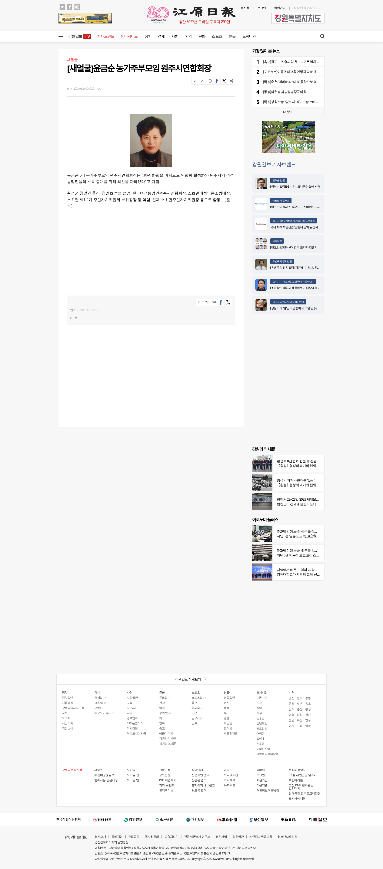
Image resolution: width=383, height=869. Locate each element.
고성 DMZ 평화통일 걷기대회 (301, 786)
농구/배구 (197, 718)
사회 (174, 36)
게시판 (228, 770)
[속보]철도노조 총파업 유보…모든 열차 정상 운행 (296, 61)
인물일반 (229, 697)
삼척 (291, 709)
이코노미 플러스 (280, 200)
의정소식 (67, 728)
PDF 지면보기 (167, 780)
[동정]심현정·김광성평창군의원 (284, 91)
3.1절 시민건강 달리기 (303, 775)
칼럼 (259, 708)
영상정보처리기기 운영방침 (111, 842)
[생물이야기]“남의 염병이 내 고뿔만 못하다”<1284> (301, 308)
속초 (308, 703)
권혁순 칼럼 (278, 180)
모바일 (131, 770)
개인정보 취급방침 (260, 836)
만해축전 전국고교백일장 (305, 793)
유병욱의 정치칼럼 (282, 261)
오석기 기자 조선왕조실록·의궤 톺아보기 (293, 281)
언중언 (260, 718)
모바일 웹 (133, 780)
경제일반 (99, 697)
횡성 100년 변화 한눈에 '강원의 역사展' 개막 (307, 461)
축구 (194, 703)
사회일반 (132, 697)
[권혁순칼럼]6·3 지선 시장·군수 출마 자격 (295, 186)
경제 (161, 36)
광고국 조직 (199, 790)
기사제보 (229, 780)
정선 (308, 715)
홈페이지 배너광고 (203, 785)
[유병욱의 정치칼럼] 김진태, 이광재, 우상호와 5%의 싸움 (304, 267)
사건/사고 (133, 708)
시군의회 (67, 723)
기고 (259, 703)
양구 (308, 720)
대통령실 (67, 703)
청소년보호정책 (287, 836)
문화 (202, 36)
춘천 (291, 698)
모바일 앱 (133, 775)
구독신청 (243, 8)
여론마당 (261, 697)
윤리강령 (117, 836)
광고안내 (197, 770)
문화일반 (164, 697)
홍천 (299, 709)
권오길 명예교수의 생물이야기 (288, 302)
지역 (188, 36)
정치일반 (67, 697)
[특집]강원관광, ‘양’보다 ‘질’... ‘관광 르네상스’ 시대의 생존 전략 (304, 101)
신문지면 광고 (200, 775)
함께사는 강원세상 (106, 780)
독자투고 (229, 785)
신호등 (260, 744)
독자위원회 (152, 836)
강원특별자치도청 (73, 708)
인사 (226, 703)
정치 (147, 36)
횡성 (308, 709)
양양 (308, 726)
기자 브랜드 (105, 36)
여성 (162, 708)
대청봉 (260, 733)
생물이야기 (166, 733)
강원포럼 (261, 723)
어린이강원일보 (104, 775)
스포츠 (217, 36)
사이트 (98, 770)
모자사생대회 (297, 798)
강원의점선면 (167, 738)
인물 (232, 36)
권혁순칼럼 (263, 749)
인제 (291, 726)
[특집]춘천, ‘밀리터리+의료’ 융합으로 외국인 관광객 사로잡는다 (306, 81)
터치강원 (132, 728)
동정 (226, 708)
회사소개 (100, 836)
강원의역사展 (167, 744)
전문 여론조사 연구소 (197, 836)
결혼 (226, 718)
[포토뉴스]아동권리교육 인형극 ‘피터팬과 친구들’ (296, 71)
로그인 (261, 8)
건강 (162, 703)
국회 (64, 713)
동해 (291, 703)
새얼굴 (228, 723)
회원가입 (280, 8)
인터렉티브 (129, 36)
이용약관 (262, 785)
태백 (299, 703)
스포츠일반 (198, 697)
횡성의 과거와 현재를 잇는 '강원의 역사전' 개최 (309, 480)
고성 (299, 726)
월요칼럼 (277, 241)
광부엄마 (132, 718)
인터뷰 (228, 728)
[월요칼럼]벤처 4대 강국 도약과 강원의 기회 (296, 247)
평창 (299, 715)
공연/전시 (165, 713)
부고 (226, 713)
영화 (162, 723)
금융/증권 (100, 703)
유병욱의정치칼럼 (267, 754)
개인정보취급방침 (267, 790)
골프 (194, 723)
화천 (299, 720)
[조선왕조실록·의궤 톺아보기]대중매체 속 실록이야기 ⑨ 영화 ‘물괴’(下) (313, 288)
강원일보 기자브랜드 (274, 164)
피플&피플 (230, 733)
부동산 (98, 708)
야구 (194, 713)
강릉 (308, 698)
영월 (291, 715)
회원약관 (238, 836)
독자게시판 (231, 775)
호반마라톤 (296, 780)
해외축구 (197, 708)
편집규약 (133, 836)
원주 (299, 698)
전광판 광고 (199, 780)
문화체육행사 (297, 770)
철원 (291, 720)
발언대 (260, 738)
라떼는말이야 (135, 723)
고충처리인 (171, 836)
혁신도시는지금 (136, 733)
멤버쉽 (260, 770)
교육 (129, 703)
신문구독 (164, 770)
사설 (259, 713)
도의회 (66, 718)
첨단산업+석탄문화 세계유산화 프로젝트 (293, 221)
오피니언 (249, 36)
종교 (162, 728)
